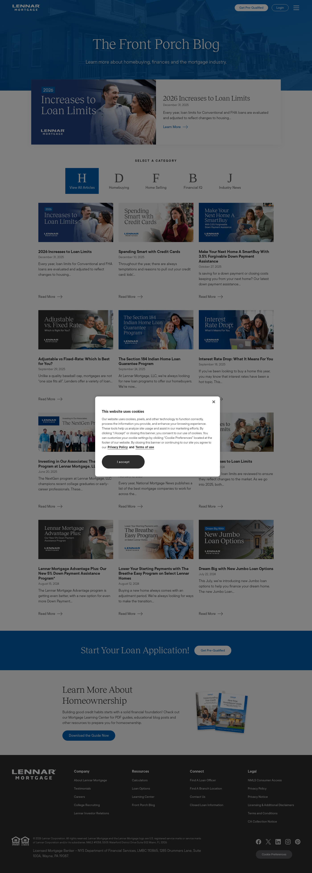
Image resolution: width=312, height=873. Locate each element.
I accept (123, 462)
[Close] (214, 402)
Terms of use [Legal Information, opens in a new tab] (144, 447)
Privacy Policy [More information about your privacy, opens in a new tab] (118, 447)
